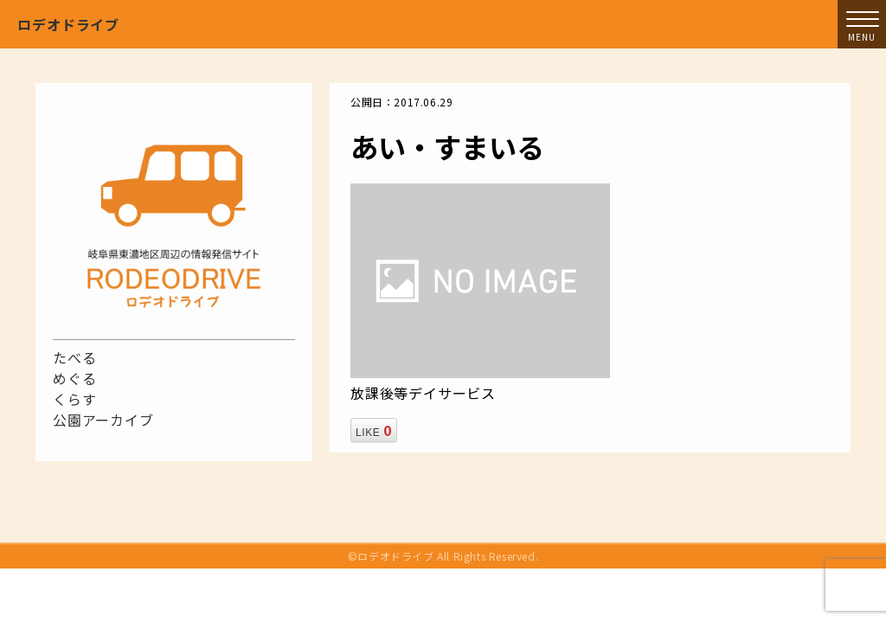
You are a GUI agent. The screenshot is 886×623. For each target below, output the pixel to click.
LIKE (374, 430)
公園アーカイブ (103, 419)
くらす (74, 399)
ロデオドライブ (68, 24)
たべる (74, 357)
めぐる (74, 378)
